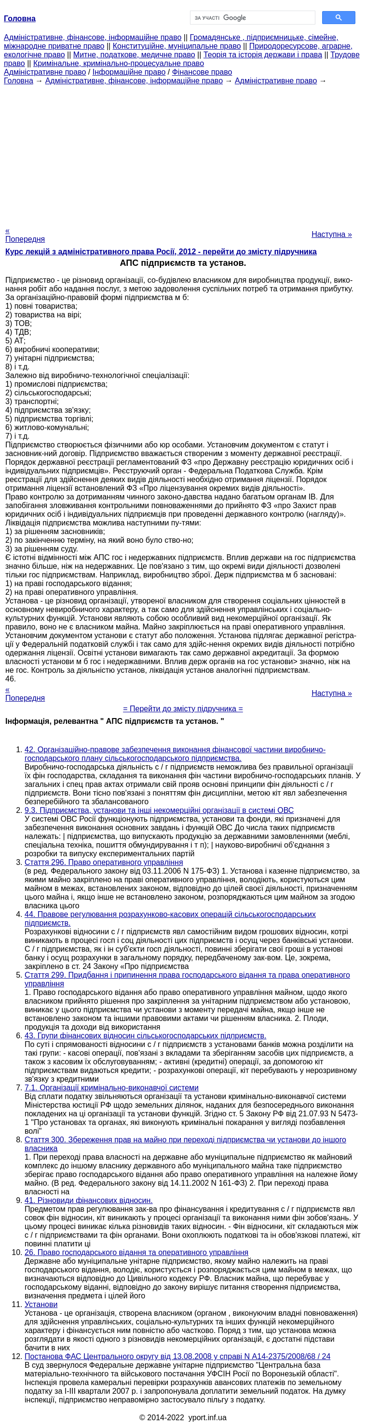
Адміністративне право (45, 72)
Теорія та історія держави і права (262, 55)
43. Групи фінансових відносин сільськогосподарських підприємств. (145, 1036)
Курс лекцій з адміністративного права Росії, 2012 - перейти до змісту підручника (161, 252)
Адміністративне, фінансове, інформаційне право (92, 37)
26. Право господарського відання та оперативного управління (136, 1252)
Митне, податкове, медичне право (134, 55)
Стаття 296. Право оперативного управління (104, 862)
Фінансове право (202, 72)
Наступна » (332, 234)
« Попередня (25, 234)
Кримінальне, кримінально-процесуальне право (118, 63)
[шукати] (252, 17)
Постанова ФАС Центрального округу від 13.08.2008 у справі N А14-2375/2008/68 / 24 (177, 1356)
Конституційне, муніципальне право (177, 46)
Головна (18, 81)
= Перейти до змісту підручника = (183, 709)
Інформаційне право (129, 72)
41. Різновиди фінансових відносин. (89, 1200)
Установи (41, 1304)
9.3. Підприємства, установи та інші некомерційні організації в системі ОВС (159, 810)
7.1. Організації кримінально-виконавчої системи (112, 1088)
